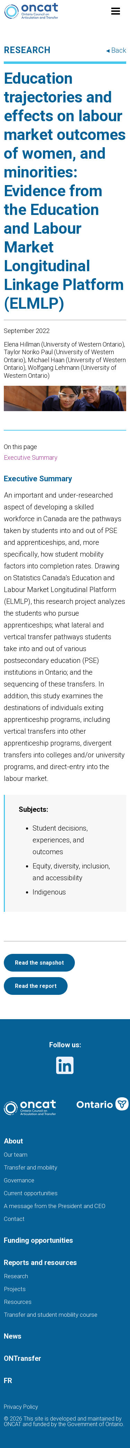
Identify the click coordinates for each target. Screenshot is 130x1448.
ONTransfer (22, 1358)
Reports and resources (40, 1262)
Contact (14, 1218)
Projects (15, 1288)
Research (16, 1276)
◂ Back (116, 50)
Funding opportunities (38, 1240)
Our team (15, 1154)
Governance (19, 1180)
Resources (18, 1301)
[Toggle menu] (115, 11)
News (12, 1336)
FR (8, 1380)
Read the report (36, 986)
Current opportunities (31, 1193)
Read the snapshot (39, 962)
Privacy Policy (21, 1407)
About (13, 1141)
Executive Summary (31, 457)
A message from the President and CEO (54, 1205)
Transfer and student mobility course (50, 1314)
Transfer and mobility (30, 1167)
